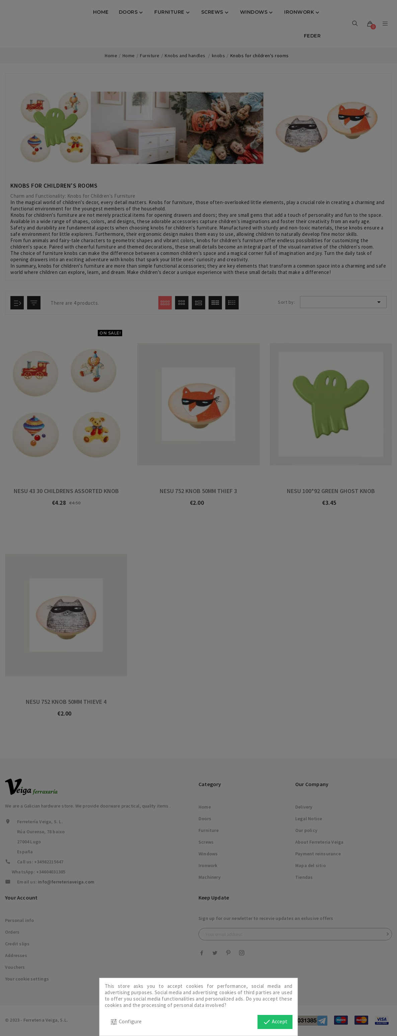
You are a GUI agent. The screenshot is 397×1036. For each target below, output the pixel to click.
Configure (126, 1022)
